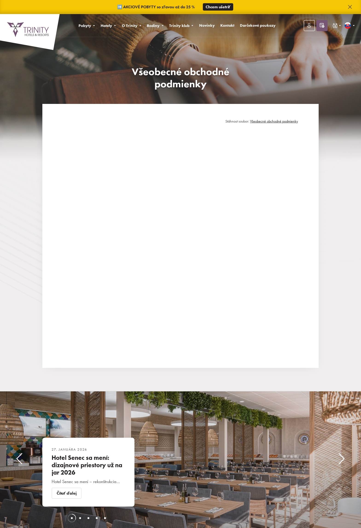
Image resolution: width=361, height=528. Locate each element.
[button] (350, 7)
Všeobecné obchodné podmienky (274, 121)
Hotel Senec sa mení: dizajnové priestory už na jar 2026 (87, 465)
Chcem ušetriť (218, 6)
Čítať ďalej (66, 493)
